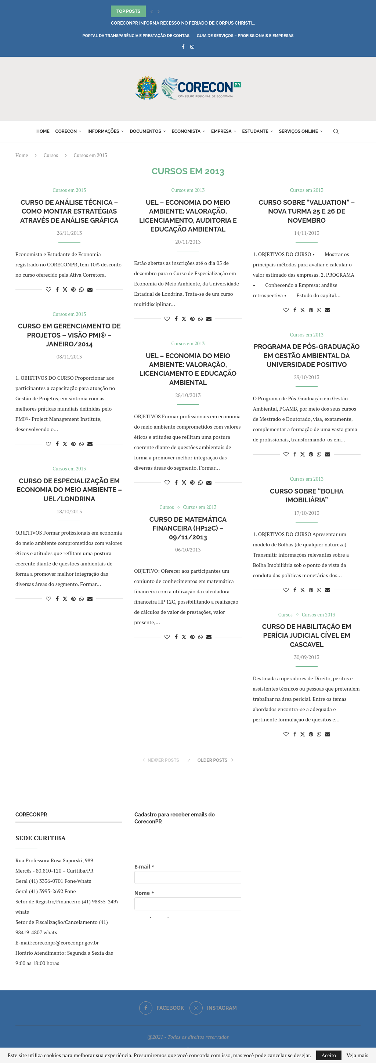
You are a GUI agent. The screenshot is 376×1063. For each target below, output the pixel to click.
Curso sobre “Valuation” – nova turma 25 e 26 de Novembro (306, 211)
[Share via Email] (90, 289)
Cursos (51, 155)
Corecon (66, 131)
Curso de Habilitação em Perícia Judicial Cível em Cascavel (306, 635)
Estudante (255, 131)
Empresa (221, 131)
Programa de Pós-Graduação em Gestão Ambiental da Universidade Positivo (307, 355)
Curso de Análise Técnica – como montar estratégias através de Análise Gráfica (69, 211)
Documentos (145, 131)
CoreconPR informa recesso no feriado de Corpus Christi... (183, 23)
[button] (152, 11)
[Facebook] (183, 46)
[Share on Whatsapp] (81, 289)
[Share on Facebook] (57, 289)
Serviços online (298, 131)
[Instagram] (192, 46)
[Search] (336, 131)
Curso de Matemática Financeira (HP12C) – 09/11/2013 (188, 528)
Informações (103, 131)
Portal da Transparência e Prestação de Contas (136, 35)
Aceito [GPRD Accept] (329, 1055)
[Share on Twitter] (65, 289)
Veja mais (357, 1055)
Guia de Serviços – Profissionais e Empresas (245, 35)
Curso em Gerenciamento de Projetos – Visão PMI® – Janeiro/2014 (69, 335)
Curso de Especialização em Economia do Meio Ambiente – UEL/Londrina (69, 490)
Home (43, 131)
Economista (186, 131)
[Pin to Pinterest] (73, 289)
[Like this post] (48, 289)
